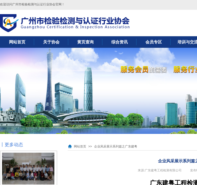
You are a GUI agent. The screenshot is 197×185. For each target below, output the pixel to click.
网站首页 (17, 42)
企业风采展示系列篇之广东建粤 (115, 146)
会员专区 (153, 42)
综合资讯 (119, 42)
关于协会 (51, 42)
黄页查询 (85, 42)
